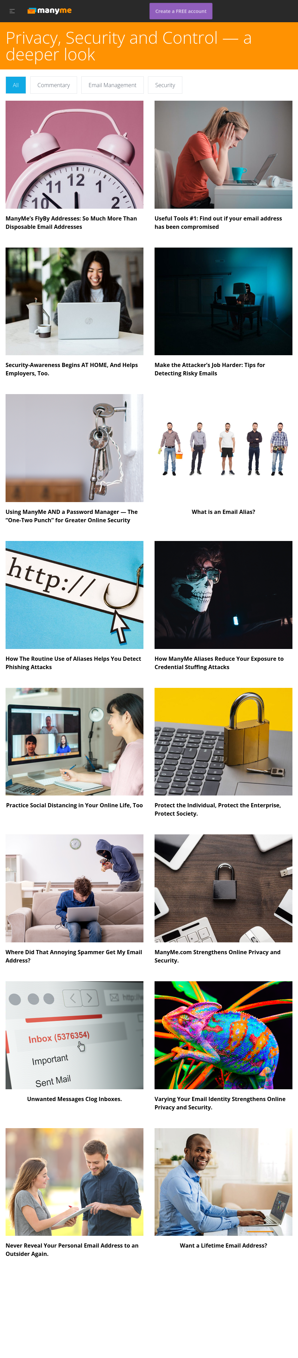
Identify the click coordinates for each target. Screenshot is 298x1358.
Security (165, 85)
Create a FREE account (181, 11)
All (16, 85)
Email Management (112, 85)
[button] (12, 11)
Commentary (54, 85)
